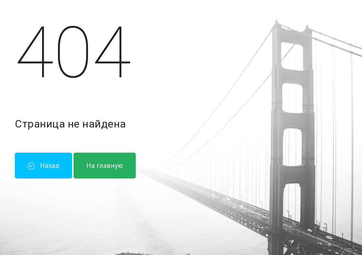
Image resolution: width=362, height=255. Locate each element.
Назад (43, 165)
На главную (104, 165)
